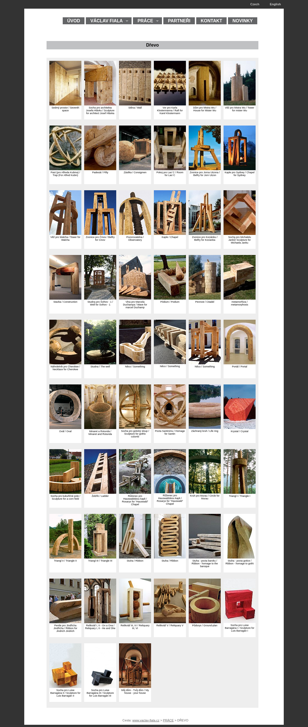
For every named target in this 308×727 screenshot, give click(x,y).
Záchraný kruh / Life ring (204, 431)
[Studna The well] (100, 363)
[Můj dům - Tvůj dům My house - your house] (135, 687)
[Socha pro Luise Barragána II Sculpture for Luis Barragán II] (65, 687)
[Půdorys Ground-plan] (205, 622)
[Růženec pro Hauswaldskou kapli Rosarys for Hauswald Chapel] (135, 492)
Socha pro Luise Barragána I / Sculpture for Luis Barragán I (239, 628)
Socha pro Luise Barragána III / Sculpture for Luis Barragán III (100, 693)
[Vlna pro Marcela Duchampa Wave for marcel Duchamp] (135, 298)
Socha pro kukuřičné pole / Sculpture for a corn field (65, 497)
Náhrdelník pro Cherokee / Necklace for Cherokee (65, 368)
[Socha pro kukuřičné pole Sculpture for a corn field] (65, 492)
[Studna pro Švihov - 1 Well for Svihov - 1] (100, 298)
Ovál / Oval (65, 431)
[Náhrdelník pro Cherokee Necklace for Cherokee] (65, 363)
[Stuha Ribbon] (135, 557)
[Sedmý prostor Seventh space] (65, 104)
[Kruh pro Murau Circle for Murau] (205, 492)
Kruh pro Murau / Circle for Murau (204, 497)
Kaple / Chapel (170, 237)
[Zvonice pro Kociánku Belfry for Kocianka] (205, 234)
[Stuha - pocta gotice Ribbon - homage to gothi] (240, 557)
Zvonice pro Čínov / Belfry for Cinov (100, 238)
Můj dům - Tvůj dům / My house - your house (135, 691)
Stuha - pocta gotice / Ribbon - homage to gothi (239, 562)
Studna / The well (100, 366)
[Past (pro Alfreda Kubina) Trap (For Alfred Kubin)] (65, 169)
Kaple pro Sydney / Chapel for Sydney (239, 174)
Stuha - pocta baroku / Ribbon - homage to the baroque (204, 563)
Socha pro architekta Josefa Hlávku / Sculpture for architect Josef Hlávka (100, 110)
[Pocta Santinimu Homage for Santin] (170, 427)
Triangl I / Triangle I (239, 496)
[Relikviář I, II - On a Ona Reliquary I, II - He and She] (100, 622)
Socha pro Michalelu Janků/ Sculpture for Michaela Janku (239, 240)
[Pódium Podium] (170, 298)
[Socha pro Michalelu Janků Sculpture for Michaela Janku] (240, 234)
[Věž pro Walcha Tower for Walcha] (65, 234)
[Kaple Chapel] (170, 234)
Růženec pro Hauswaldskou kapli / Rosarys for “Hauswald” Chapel (135, 500)
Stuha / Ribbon (135, 560)
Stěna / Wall (135, 107)
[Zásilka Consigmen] (135, 169)
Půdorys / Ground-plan (204, 625)
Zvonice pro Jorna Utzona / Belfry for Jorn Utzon (205, 174)
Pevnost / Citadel (204, 301)
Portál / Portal (239, 366)
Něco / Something (135, 366)
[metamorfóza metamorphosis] (240, 298)
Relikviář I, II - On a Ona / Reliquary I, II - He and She (100, 627)
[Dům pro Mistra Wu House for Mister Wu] (205, 104)
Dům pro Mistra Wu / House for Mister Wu (204, 109)
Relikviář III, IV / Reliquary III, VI (135, 627)
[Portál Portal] (240, 363)
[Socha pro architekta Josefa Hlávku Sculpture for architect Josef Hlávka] (100, 104)
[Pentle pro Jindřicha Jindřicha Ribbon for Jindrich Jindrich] (65, 622)
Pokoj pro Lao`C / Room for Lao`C (169, 174)
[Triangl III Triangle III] (100, 557)
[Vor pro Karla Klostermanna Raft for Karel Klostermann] (170, 104)
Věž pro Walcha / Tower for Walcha (65, 238)
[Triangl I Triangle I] (240, 492)
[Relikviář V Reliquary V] (170, 622)
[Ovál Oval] (65, 428)
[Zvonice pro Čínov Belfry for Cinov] (100, 234)
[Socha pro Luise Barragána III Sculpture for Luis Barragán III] (100, 687)
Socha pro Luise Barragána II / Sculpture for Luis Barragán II (65, 693)
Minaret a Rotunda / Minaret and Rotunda (100, 432)
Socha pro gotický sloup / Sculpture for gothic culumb (135, 434)
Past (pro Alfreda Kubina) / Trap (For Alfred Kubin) (65, 174)
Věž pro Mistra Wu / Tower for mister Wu (239, 109)
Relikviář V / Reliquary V (169, 625)
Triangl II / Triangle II (65, 560)
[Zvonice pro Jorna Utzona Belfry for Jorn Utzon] (205, 169)
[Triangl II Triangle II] (65, 557)
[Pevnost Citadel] (205, 298)
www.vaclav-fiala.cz (145, 720)
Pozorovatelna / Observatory (135, 238)
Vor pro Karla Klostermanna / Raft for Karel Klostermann (170, 110)
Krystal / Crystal (239, 431)
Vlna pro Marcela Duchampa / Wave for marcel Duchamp (135, 304)
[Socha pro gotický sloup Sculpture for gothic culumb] (135, 427)
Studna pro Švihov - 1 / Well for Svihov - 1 (100, 303)
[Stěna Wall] (135, 104)
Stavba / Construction (65, 301)
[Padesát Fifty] (100, 169)
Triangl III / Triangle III (100, 560)
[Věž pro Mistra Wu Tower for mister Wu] (240, 104)
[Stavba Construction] (65, 298)
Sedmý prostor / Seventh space (65, 109)
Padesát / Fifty (100, 172)
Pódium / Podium (170, 301)
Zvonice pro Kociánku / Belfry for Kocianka (205, 238)
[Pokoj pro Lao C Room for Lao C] (170, 169)
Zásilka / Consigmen (135, 172)
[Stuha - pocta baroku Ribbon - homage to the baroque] (205, 557)
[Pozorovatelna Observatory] (135, 234)
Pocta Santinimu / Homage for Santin (170, 432)
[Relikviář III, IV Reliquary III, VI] (135, 622)
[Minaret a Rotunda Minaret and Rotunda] (100, 428)
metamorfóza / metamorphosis (239, 303)
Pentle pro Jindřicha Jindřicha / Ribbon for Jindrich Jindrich (65, 628)
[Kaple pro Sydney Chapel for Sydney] (240, 169)
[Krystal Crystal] (240, 428)
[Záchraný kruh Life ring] (205, 427)
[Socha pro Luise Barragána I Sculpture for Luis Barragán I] (240, 622)
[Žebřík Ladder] (100, 492)
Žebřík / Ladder (100, 496)
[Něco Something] (135, 363)
